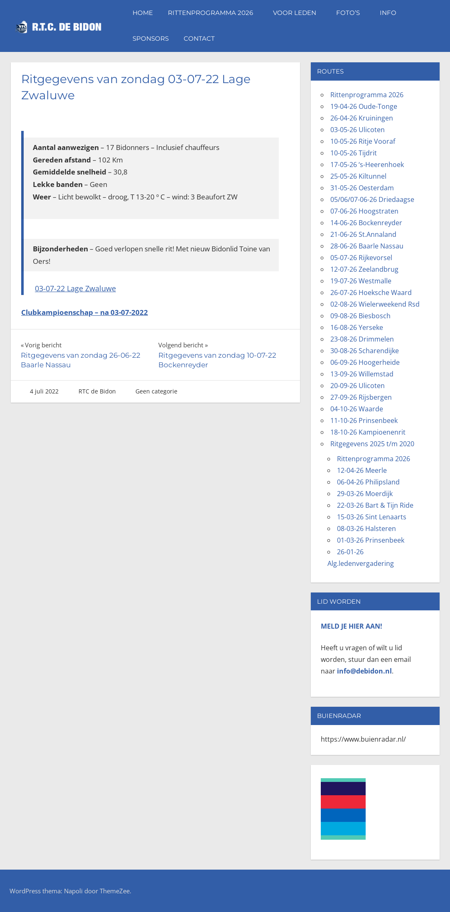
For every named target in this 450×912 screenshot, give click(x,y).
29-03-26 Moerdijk (365, 493)
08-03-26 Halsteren (366, 528)
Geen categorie (156, 391)
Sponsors (151, 38)
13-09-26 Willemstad (361, 374)
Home (143, 13)
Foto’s (352, 13)
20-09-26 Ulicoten (357, 385)
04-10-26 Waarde (356, 408)
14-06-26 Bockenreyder (366, 222)
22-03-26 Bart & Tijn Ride (375, 505)
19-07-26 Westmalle (360, 280)
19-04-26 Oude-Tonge (363, 106)
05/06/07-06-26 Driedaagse (372, 199)
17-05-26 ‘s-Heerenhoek (367, 164)
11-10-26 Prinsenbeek (364, 420)
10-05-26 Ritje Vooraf (362, 141)
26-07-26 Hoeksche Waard (371, 292)
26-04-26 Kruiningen (361, 118)
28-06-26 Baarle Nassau (366, 246)
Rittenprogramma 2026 (214, 13)
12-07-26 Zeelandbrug (364, 269)
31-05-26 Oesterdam (362, 187)
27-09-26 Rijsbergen (361, 397)
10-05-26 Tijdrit (353, 152)
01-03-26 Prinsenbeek (370, 540)
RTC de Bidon (97, 391)
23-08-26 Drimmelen (362, 339)
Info (392, 13)
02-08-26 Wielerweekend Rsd (375, 304)
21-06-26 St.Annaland (363, 234)
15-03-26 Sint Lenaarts (371, 516)
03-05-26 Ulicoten (357, 129)
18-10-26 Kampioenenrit (368, 432)
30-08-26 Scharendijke (364, 350)
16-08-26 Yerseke (356, 327)
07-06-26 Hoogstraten (364, 211)
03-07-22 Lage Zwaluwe (75, 288)
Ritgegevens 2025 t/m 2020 (372, 443)
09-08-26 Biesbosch (360, 315)
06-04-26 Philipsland (368, 482)
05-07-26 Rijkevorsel (361, 257)
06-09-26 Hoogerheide (365, 362)
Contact (199, 38)
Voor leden (299, 13)
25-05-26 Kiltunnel (358, 176)
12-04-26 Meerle (362, 470)
